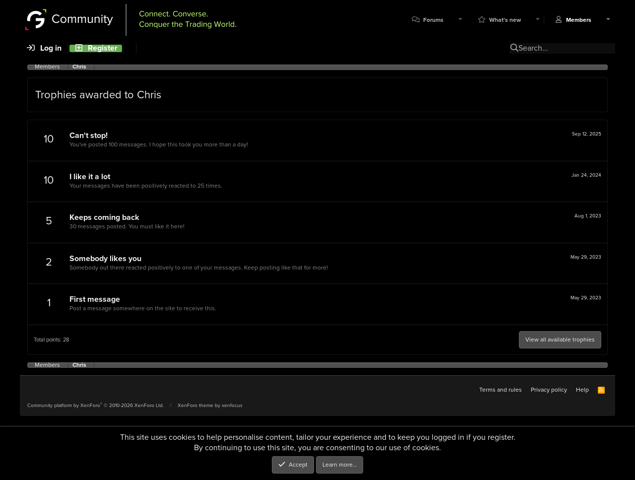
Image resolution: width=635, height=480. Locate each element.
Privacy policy (549, 389)
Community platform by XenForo (95, 405)
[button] (460, 20)
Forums (433, 20)
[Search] (130, 48)
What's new (505, 20)
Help (582, 389)
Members (578, 20)
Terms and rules (500, 389)
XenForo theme (195, 405)
